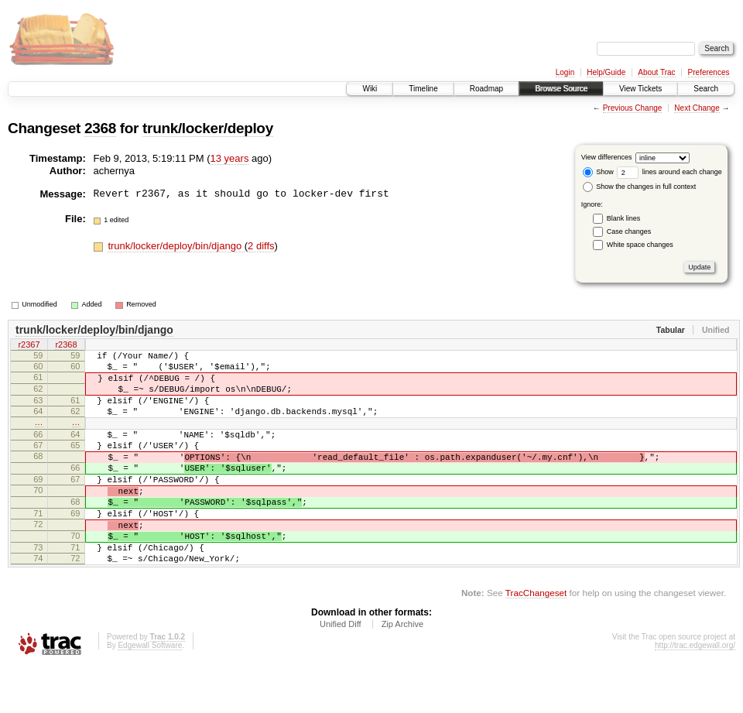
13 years (230, 158)
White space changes (640, 245)
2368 (100, 128)
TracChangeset (536, 639)
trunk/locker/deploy (207, 128)
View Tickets (640, 88)
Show (598, 172)
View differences (606, 157)
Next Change (696, 108)
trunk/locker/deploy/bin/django (176, 246)
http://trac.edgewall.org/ (695, 691)
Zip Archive (402, 670)
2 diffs (261, 246)
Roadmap (486, 88)
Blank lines (624, 218)
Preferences (709, 72)
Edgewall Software (150, 691)
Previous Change (633, 108)
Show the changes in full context (640, 186)
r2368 (66, 346)
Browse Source (561, 88)
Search (705, 88)
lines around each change (669, 172)
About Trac (656, 72)
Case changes (629, 231)
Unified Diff (340, 670)
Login (565, 72)
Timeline (423, 88)
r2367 (28, 346)
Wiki (369, 88)
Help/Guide (606, 72)
